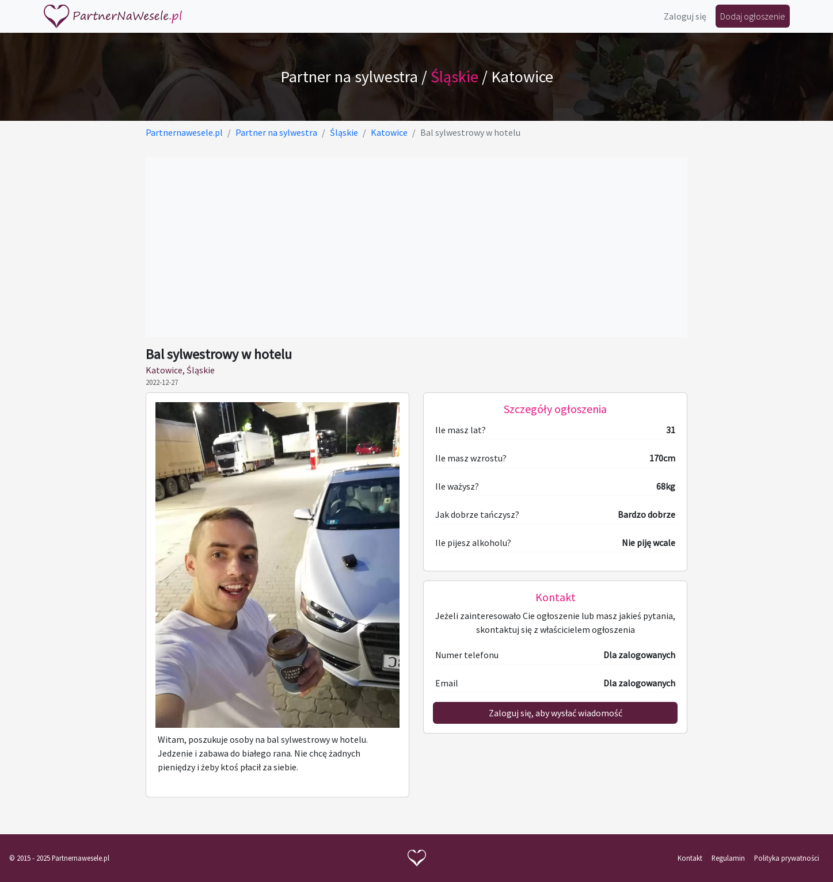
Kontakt (690, 857)
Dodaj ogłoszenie (752, 16)
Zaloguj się (685, 16)
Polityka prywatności (786, 857)
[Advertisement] (416, 247)
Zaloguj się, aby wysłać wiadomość (555, 713)
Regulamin (728, 857)
